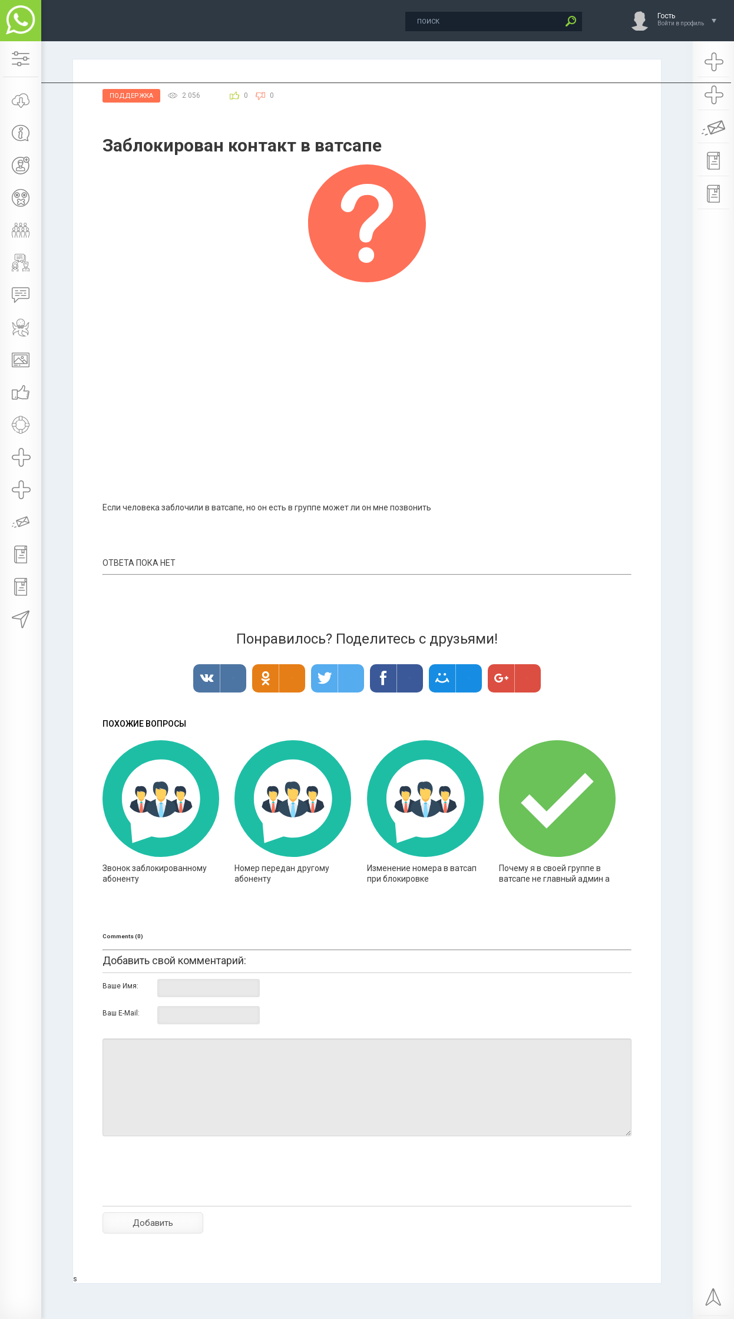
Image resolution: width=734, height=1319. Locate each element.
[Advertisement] (367, 370)
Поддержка (131, 96)
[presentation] (192, 1192)
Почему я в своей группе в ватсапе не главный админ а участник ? (554, 878)
